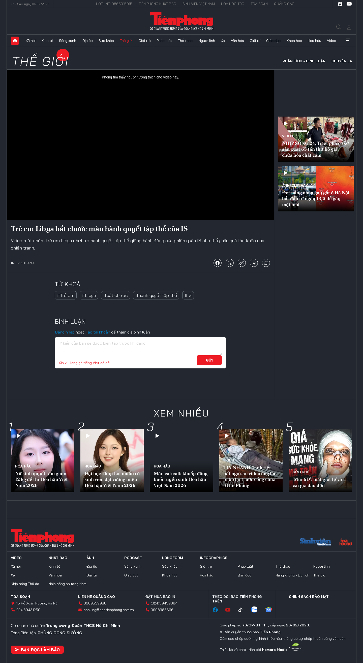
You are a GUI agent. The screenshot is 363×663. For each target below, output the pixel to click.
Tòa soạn (259, 4)
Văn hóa (237, 40)
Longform (172, 558)
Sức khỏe (106, 40)
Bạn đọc (244, 575)
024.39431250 (28, 609)
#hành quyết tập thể (156, 295)
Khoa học (294, 40)
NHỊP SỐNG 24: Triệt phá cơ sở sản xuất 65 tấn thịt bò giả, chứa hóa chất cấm (315, 149)
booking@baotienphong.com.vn (109, 609)
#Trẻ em (65, 295)
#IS (188, 295)
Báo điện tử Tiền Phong (181, 21)
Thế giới (126, 40)
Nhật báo (58, 558)
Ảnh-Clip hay (295, 185)
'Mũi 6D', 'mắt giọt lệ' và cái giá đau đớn (317, 482)
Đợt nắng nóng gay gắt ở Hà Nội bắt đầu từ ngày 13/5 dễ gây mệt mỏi (315, 198)
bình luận (265, 262)
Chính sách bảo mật (309, 596)
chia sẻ (217, 262)
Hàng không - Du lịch (292, 575)
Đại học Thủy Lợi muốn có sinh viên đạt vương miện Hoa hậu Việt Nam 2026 (112, 479)
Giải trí (255, 40)
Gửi (209, 360)
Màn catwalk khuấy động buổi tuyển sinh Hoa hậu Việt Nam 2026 (180, 479)
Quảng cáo (284, 4)
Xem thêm (348, 41)
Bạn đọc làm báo (37, 649)
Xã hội (31, 40)
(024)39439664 (164, 603)
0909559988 (95, 603)
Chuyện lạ (341, 61)
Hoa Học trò (232, 4)
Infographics (213, 558)
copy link (241, 262)
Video (331, 40)
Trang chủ (15, 41)
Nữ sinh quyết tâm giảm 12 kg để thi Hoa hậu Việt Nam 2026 (41, 479)
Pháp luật (164, 40)
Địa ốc (87, 40)
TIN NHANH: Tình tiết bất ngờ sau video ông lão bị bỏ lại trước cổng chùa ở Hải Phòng (250, 476)
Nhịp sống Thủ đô (25, 584)
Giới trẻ (145, 40)
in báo (253, 262)
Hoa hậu (314, 40)
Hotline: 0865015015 (114, 4)
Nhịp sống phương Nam (67, 584)
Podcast (133, 558)
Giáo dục (273, 40)
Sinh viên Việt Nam (199, 4)
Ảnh (90, 558)
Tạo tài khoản (98, 332)
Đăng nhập (65, 332)
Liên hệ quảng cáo (96, 596)
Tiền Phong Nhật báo (157, 4)
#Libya (89, 295)
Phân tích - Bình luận (304, 61)
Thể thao (185, 40)
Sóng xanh (67, 40)
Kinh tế (47, 40)
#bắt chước (115, 295)
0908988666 (162, 609)
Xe (223, 40)
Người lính (207, 40)
